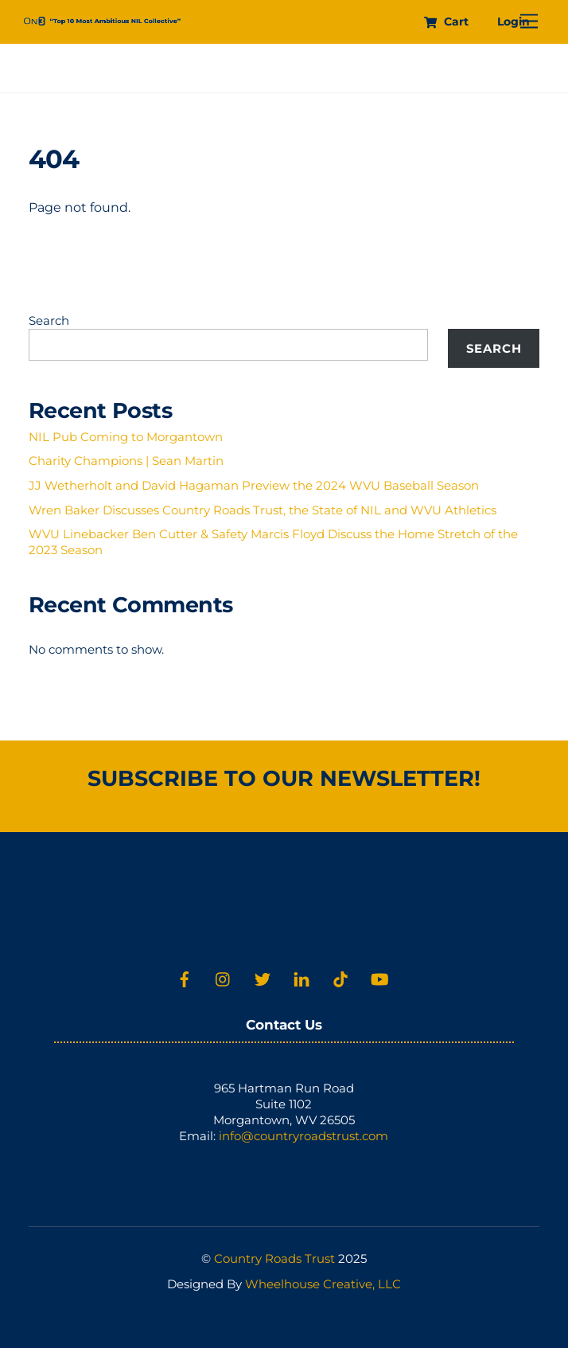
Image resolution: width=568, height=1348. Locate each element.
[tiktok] (340, 977)
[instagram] (223, 977)
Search (49, 320)
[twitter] (262, 977)
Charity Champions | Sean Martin (126, 460)
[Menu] (529, 21)
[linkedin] (301, 977)
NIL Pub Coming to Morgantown (126, 436)
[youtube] (379, 977)
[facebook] (184, 977)
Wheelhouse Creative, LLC (323, 1283)
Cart (446, 21)
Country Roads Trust (274, 1258)
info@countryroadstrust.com (303, 1135)
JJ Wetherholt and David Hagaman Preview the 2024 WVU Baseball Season (254, 485)
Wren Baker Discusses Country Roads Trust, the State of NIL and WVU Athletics (262, 510)
